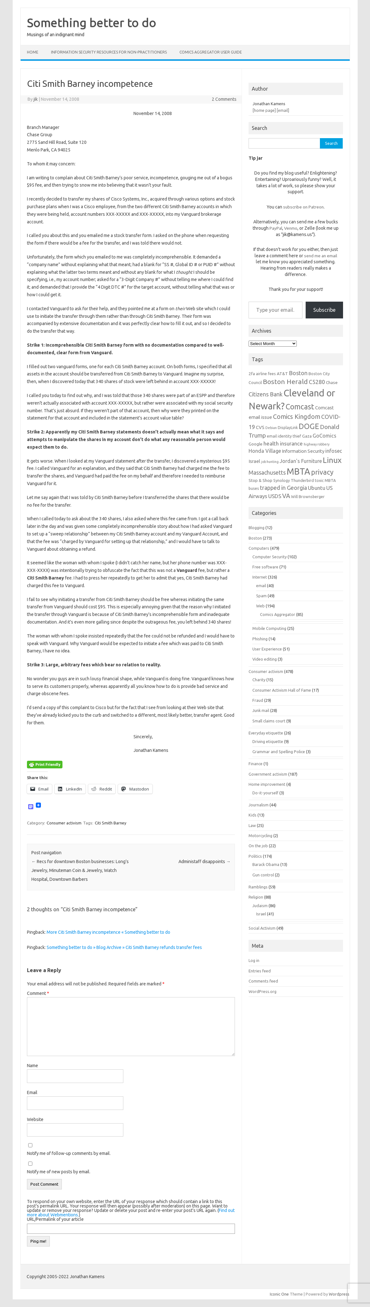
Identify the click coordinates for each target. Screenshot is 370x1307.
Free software (265, 567)
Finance (256, 763)
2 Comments (224, 99)
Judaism (260, 905)
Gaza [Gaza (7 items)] (307, 436)
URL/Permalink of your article (55, 1219)
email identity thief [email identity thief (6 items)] (284, 436)
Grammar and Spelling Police (278, 751)
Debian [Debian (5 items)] (271, 428)
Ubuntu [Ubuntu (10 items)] (316, 488)
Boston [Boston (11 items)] (298, 373)
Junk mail (260, 710)
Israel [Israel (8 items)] (254, 461)
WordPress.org (262, 991)
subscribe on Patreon (303, 206)
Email (32, 1092)
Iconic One (279, 1294)
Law (252, 825)
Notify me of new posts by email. (58, 1171)
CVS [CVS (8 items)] (260, 427)
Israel (261, 914)
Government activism (268, 774)
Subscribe (324, 310)
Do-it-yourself (265, 793)
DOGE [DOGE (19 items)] (309, 426)
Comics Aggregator (277, 614)
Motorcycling (260, 835)
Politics (255, 856)
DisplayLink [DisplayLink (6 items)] (288, 427)
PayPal (275, 228)
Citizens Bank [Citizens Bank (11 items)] (265, 394)
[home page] (264, 110)
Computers (259, 548)
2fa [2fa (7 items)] (252, 373)
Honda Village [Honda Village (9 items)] (265, 451)
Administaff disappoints (204, 861)
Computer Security (269, 556)
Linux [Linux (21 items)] (332, 460)
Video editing (264, 659)
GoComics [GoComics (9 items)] (324, 436)
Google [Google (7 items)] (256, 443)
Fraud (257, 700)
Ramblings (258, 887)
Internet (259, 577)
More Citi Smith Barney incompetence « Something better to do (108, 932)
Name (32, 1065)
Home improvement (267, 784)
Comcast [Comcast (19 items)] (300, 406)
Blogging (256, 527)
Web (260, 606)
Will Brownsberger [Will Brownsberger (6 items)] (308, 496)
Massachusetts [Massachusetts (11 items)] (267, 472)
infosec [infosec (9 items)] (333, 451)
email (261, 585)
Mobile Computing (269, 628)
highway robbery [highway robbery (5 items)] (316, 444)
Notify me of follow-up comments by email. (69, 1153)
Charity (258, 679)
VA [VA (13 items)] (286, 495)
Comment (38, 993)
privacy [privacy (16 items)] (322, 472)
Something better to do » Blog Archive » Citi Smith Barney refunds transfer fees (124, 947)
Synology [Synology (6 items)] (281, 480)
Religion (256, 897)
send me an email (320, 255)
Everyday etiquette (266, 733)
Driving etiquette (267, 741)
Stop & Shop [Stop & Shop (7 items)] (260, 480)
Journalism (259, 805)
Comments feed (263, 981)
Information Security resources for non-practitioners (109, 52)
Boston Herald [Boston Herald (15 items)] (285, 381)
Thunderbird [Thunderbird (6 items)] (302, 480)
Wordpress (339, 1294)
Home (32, 52)
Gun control (263, 875)
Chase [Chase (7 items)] (332, 382)
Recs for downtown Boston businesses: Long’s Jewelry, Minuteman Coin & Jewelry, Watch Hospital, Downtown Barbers (80, 870)
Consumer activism (64, 823)
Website (35, 1119)
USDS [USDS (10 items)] (274, 496)
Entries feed (260, 971)
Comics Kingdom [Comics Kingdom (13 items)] (296, 416)
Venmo (290, 228)
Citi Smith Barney (110, 823)
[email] (283, 110)
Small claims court (268, 721)
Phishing (260, 639)
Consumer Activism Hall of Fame (281, 690)
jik (36, 99)
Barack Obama (265, 864)
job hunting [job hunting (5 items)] (270, 462)
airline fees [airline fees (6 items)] (266, 373)
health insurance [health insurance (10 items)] (283, 443)
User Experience (267, 649)
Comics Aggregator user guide (210, 52)
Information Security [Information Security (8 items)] (303, 451)
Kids (252, 815)
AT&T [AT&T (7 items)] (282, 373)
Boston (255, 538)
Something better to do (91, 22)
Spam (261, 595)
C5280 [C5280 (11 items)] (317, 382)
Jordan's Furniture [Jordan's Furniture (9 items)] (301, 461)
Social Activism (262, 928)
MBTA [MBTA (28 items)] (298, 471)
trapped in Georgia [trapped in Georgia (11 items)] (283, 487)
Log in (254, 960)
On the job (258, 845)
